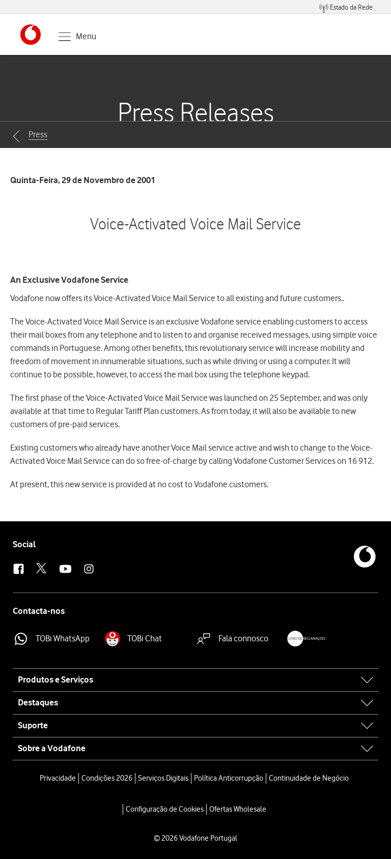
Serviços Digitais (163, 778)
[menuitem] (346, 7)
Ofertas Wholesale (237, 809)
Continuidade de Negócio (309, 778)
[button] (30, 34)
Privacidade (58, 778)
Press (38, 134)
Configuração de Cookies (165, 809)
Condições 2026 (106, 778)
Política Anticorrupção (228, 778)
